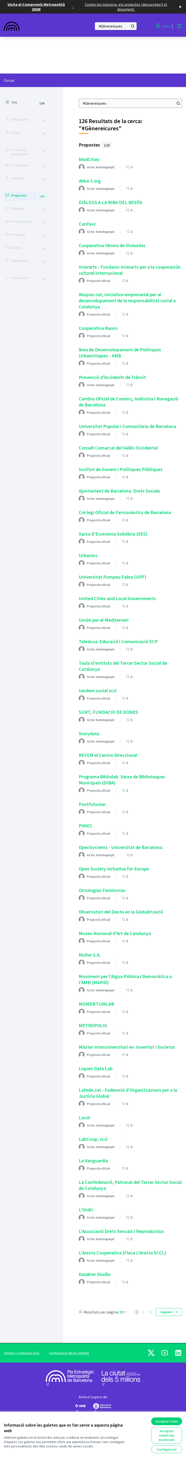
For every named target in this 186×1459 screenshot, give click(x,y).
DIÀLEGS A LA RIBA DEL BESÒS (110, 202)
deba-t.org (90, 181)
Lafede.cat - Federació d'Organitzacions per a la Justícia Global (128, 1093)
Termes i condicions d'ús (21, 1353)
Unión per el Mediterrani (104, 620)
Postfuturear (92, 804)
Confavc (87, 224)
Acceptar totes (166, 1421)
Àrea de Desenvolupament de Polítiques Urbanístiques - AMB (120, 352)
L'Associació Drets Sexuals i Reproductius (121, 1231)
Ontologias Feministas (102, 890)
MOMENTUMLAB (96, 1004)
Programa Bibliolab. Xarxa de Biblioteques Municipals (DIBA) (122, 780)
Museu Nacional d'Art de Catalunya (115, 933)
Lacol (84, 1117)
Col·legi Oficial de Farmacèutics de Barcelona (125, 512)
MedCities (89, 159)
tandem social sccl (97, 690)
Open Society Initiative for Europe (114, 869)
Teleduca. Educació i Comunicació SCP (118, 641)
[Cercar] (116, 26)
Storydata (89, 733)
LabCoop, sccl (93, 1139)
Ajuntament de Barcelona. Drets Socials (119, 491)
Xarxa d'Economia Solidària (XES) (113, 534)
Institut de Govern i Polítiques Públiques (121, 469)
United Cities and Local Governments (117, 598)
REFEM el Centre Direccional (108, 755)
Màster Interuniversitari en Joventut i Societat (127, 1047)
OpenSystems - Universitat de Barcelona (120, 847)
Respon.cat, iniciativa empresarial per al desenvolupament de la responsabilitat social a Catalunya (127, 300)
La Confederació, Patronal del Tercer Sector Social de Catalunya (130, 1185)
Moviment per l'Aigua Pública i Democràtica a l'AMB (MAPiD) (125, 979)
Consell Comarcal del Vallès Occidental (118, 448)
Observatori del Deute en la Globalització (121, 912)
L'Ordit (86, 1210)
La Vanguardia (93, 1160)
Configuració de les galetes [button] (69, 1353)
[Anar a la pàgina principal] (36, 26)
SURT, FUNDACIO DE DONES (108, 712)
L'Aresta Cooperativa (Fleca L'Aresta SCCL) (122, 1253)
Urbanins (88, 555)
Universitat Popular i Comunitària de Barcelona (127, 426)
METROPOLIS (93, 1025)
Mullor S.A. (90, 955)
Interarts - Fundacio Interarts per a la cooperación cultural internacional (130, 270)
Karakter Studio (95, 1274)
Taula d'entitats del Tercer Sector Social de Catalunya (123, 666)
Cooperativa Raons (98, 328)
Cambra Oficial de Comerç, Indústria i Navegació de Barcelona (128, 402)
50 (124, 1312)
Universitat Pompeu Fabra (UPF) (112, 577)
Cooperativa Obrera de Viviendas (112, 245)
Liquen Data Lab (96, 1068)
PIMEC (86, 826)
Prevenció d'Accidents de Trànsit (112, 377)
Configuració (167, 1449)
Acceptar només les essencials (167, 1435)
